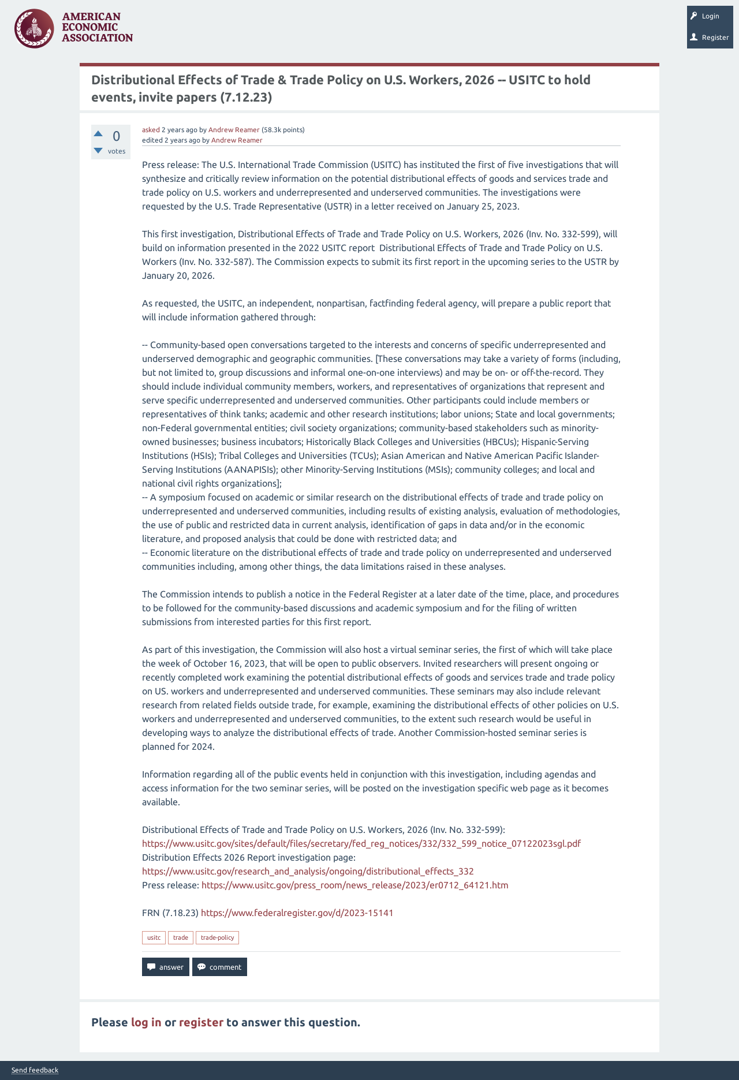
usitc (154, 937)
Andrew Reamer (234, 129)
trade (180, 937)
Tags (259, 32)
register (201, 1022)
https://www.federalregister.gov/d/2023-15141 (297, 912)
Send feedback (35, 1070)
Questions (166, 32)
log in (146, 1022)
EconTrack (538, 32)
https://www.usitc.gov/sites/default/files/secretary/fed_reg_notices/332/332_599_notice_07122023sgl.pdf (361, 843)
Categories (300, 32)
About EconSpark (483, 32)
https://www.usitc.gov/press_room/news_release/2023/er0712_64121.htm (355, 885)
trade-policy (217, 937)
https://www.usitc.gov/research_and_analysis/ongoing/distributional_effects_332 (308, 871)
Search (402, 32)
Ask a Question (354, 32)
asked (151, 129)
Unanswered (214, 32)
